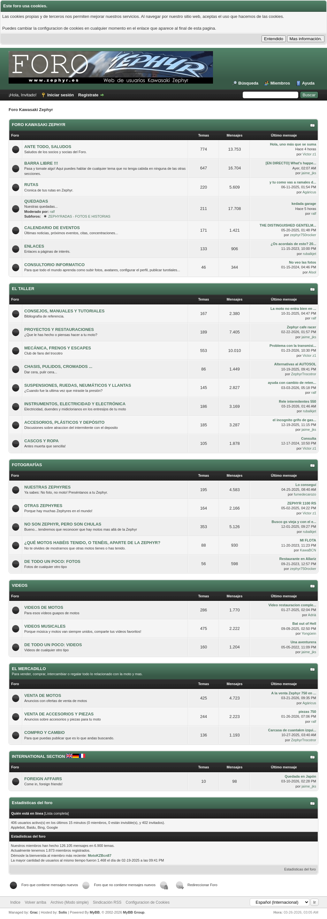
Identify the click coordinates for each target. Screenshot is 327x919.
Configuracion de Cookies (148, 902)
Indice (15, 902)
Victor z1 (309, 154)
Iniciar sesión (60, 95)
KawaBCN (308, 550)
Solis (62, 912)
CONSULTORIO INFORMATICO (54, 264)
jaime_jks (308, 173)
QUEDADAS (36, 201)
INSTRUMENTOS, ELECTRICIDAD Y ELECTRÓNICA (74, 403)
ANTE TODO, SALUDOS (47, 146)
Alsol (312, 272)
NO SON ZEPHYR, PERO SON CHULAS (62, 524)
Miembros (280, 83)
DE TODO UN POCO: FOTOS (52, 561)
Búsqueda (248, 83)
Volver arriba (35, 902)
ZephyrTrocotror (303, 374)
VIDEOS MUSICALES (44, 626)
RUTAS (31, 184)
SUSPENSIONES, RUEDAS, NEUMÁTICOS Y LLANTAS (77, 385)
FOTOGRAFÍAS (27, 464)
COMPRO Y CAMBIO (44, 732)
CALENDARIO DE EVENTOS (52, 227)
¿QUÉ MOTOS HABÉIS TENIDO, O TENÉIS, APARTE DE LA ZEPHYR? (92, 542)
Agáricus (309, 192)
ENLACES (34, 246)
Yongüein (309, 633)
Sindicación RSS (107, 902)
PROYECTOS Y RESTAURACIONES (59, 329)
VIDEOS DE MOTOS (43, 607)
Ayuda (308, 83)
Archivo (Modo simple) (69, 902)
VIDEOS (19, 585)
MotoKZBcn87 (99, 855)
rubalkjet (309, 254)
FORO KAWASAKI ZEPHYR (38, 124)
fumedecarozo (305, 494)
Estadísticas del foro (300, 869)
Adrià (312, 615)
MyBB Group (133, 912)
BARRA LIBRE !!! (41, 163)
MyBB (95, 912)
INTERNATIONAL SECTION (48, 756)
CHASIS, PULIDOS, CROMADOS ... (58, 366)
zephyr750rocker (303, 235)
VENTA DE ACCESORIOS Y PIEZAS (59, 714)
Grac (34, 912)
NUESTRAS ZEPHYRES (47, 487)
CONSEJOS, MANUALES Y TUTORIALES (64, 311)
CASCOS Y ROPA (41, 440)
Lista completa (56, 813)
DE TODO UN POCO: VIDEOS (53, 644)
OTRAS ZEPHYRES (43, 505)
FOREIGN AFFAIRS (43, 778)
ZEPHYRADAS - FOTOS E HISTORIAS (79, 216)
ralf (52, 211)
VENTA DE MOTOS (42, 695)
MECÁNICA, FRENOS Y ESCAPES (57, 348)
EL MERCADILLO (29, 668)
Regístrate (88, 95)
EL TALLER (23, 288)
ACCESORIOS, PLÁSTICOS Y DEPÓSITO (64, 422)
